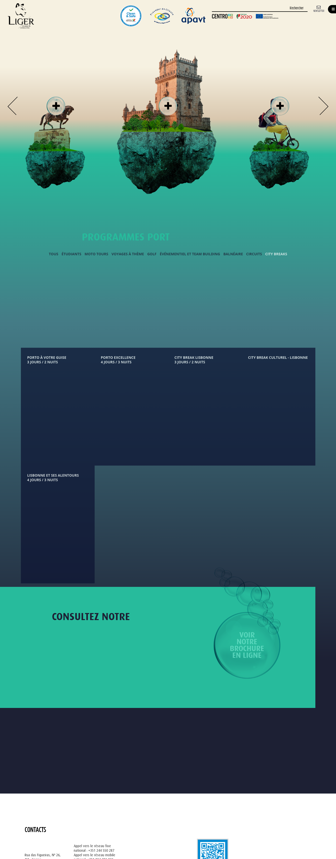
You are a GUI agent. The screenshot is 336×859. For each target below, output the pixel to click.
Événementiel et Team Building (190, 254)
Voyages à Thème (127, 254)
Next (323, 106)
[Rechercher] (260, 8)
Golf (152, 254)
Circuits (254, 254)
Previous (13, 106)
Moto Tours (96, 254)
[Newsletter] (318, 8)
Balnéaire (233, 254)
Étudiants (71, 254)
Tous (53, 254)
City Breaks (276, 254)
